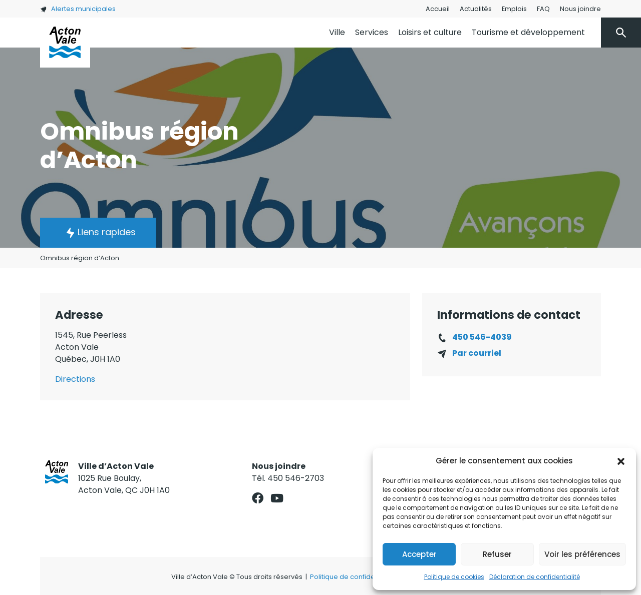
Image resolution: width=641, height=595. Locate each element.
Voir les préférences (582, 554)
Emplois (514, 9)
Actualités (476, 9)
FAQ (543, 9)
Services (371, 32)
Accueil (438, 9)
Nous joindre (580, 9)
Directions (75, 379)
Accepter (419, 554)
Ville (337, 32)
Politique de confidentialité (353, 576)
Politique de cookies (454, 576)
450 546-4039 (482, 337)
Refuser (497, 554)
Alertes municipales (78, 9)
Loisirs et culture (430, 32)
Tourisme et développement (528, 32)
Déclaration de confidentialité (534, 576)
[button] (621, 461)
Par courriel (476, 353)
